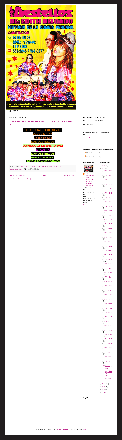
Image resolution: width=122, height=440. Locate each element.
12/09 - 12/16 (108, 184)
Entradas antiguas (70, 175)
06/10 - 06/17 (108, 281)
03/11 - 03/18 (108, 326)
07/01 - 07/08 (108, 268)
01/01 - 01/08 (108, 379)
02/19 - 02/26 (108, 339)
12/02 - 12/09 (108, 188)
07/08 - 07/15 (108, 264)
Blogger (84, 429)
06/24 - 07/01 (108, 273)
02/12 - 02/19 (108, 343)
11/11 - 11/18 (108, 202)
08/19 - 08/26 (108, 237)
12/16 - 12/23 (108, 180)
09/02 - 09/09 (108, 228)
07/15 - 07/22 (108, 259)
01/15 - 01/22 (108, 357)
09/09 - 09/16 (108, 224)
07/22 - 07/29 (108, 255)
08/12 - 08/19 (108, 241)
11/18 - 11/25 (108, 197)
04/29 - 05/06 (108, 303)
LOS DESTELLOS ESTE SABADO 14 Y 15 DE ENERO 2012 (107, 370)
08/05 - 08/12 (108, 246)
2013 (103, 166)
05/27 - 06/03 (108, 290)
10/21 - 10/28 (108, 215)
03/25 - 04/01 (108, 317)
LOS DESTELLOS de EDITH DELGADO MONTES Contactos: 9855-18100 (91, 180)
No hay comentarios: (16, 169)
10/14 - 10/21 (108, 219)
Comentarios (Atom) (24, 179)
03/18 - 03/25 (108, 321)
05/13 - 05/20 (108, 295)
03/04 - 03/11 (108, 330)
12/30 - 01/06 (108, 171)
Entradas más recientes (17, 175)
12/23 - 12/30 (108, 175)
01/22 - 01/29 (108, 352)
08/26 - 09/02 (108, 233)
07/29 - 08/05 (108, 250)
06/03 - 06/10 (108, 286)
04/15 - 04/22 (108, 312)
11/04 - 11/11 (108, 206)
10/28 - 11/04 (108, 211)
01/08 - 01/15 (108, 361)
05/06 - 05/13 (108, 299)
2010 (103, 387)
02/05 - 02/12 (108, 348)
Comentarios (89, 156)
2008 (103, 392)
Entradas (88, 152)
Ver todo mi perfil (88, 205)
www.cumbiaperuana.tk (90, 138)
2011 (103, 384)
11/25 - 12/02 (108, 193)
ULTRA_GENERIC (62, 429)
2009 (103, 389)
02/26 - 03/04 (108, 335)
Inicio (44, 175)
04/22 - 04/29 (108, 308)
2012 (103, 168)
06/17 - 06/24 (108, 277)
